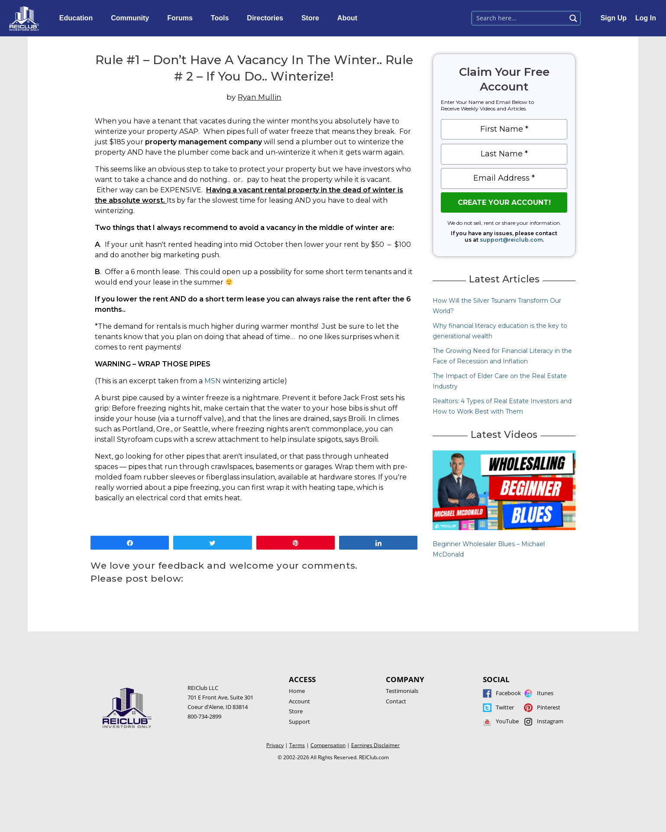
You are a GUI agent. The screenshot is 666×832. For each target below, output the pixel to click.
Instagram (550, 721)
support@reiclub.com (511, 239)
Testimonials (402, 691)
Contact (396, 701)
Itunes (545, 693)
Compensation (328, 745)
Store (312, 18)
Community (132, 18)
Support (299, 721)
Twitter (505, 707)
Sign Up (614, 18)
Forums (182, 18)
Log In (645, 18)
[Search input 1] (519, 17)
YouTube (507, 721)
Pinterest (548, 707)
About (349, 18)
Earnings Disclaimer (375, 745)
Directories (267, 18)
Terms (297, 745)
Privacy (275, 745)
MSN (213, 381)
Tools (222, 18)
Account (299, 701)
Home (297, 691)
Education (78, 18)
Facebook (508, 693)
